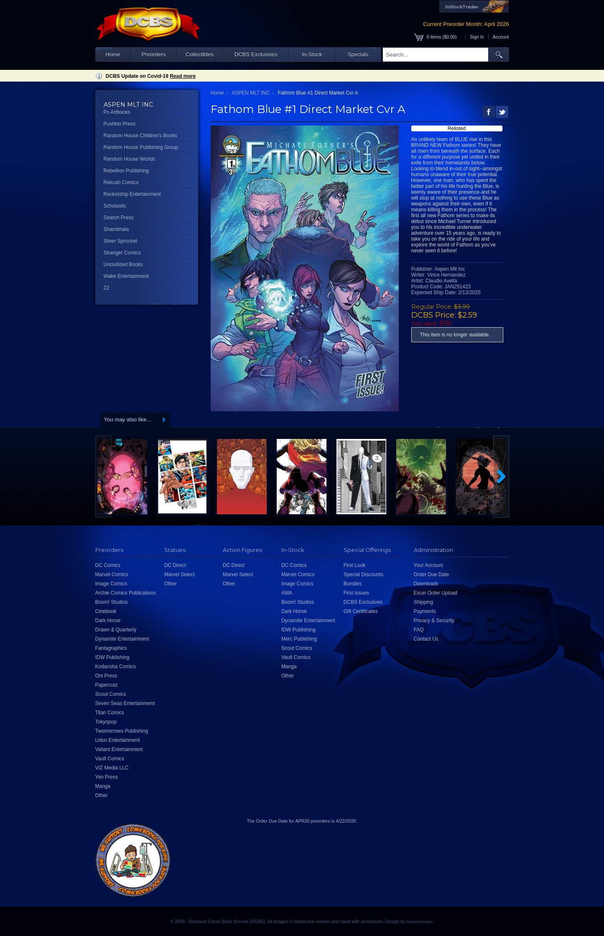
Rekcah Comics (121, 182)
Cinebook (106, 611)
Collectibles (200, 54)
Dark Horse (108, 620)
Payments (425, 611)
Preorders (154, 54)
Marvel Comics (111, 574)
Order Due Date (431, 574)
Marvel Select (179, 574)
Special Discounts (363, 574)
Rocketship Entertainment (132, 194)
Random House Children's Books (140, 135)
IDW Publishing (112, 657)
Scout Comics (110, 694)
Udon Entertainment (117, 740)
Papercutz (106, 685)
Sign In (477, 36)
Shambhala (116, 229)
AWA (286, 593)
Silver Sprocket (121, 241)
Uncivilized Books (123, 264)
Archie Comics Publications (125, 593)
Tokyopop (106, 722)
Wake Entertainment (126, 276)
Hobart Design (419, 921)
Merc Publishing (299, 639)
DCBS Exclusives (256, 54)
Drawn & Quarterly (116, 630)
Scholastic (115, 206)
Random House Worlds (129, 159)
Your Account (428, 565)
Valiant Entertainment (119, 749)
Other (101, 795)
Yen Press (106, 777)
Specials (358, 54)
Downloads (426, 584)
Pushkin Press (120, 124)
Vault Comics (110, 759)
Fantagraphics (111, 648)
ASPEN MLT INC (251, 93)
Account (500, 36)
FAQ (419, 630)
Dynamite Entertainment (122, 639)
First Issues (356, 593)
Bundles (353, 584)
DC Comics (108, 565)
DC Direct (175, 565)
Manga (103, 786)
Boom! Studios (111, 602)
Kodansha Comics (115, 666)
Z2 (107, 288)
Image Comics (111, 584)
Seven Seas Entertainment (125, 703)
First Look (355, 565)
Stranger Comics (122, 253)
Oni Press (106, 676)
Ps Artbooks (117, 112)
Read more (183, 76)
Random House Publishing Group (141, 147)
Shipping (423, 602)
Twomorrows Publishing (121, 731)
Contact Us (426, 639)
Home (112, 54)
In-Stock (312, 54)
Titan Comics (110, 712)
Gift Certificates (361, 611)
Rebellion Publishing (126, 171)
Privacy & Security (434, 620)
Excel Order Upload (436, 593)
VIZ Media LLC (112, 768)
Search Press (119, 218)
